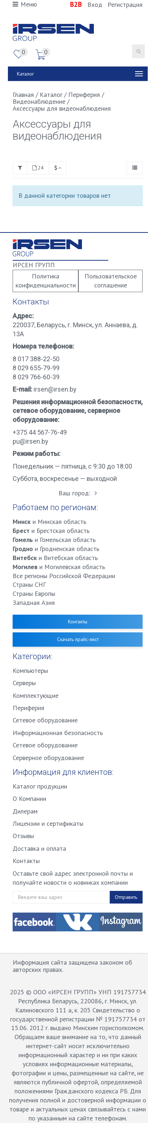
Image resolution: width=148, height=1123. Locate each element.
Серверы (24, 683)
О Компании (29, 798)
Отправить (126, 897)
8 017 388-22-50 (36, 359)
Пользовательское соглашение (110, 280)
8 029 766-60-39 (36, 377)
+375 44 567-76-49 (40, 432)
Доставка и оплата (39, 848)
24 (38, 168)
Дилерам (25, 811)
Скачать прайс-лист (78, 639)
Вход (94, 4)
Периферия (28, 708)
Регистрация (125, 4)
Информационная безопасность (58, 733)
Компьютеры (30, 670)
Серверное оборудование (48, 757)
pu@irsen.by (30, 441)
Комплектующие (35, 695)
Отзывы (23, 836)
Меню (25, 4)
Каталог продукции (40, 786)
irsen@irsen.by (54, 389)
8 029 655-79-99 (36, 368)
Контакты (77, 621)
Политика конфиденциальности (46, 280)
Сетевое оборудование (45, 720)
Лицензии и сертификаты (48, 823)
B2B (77, 4)
